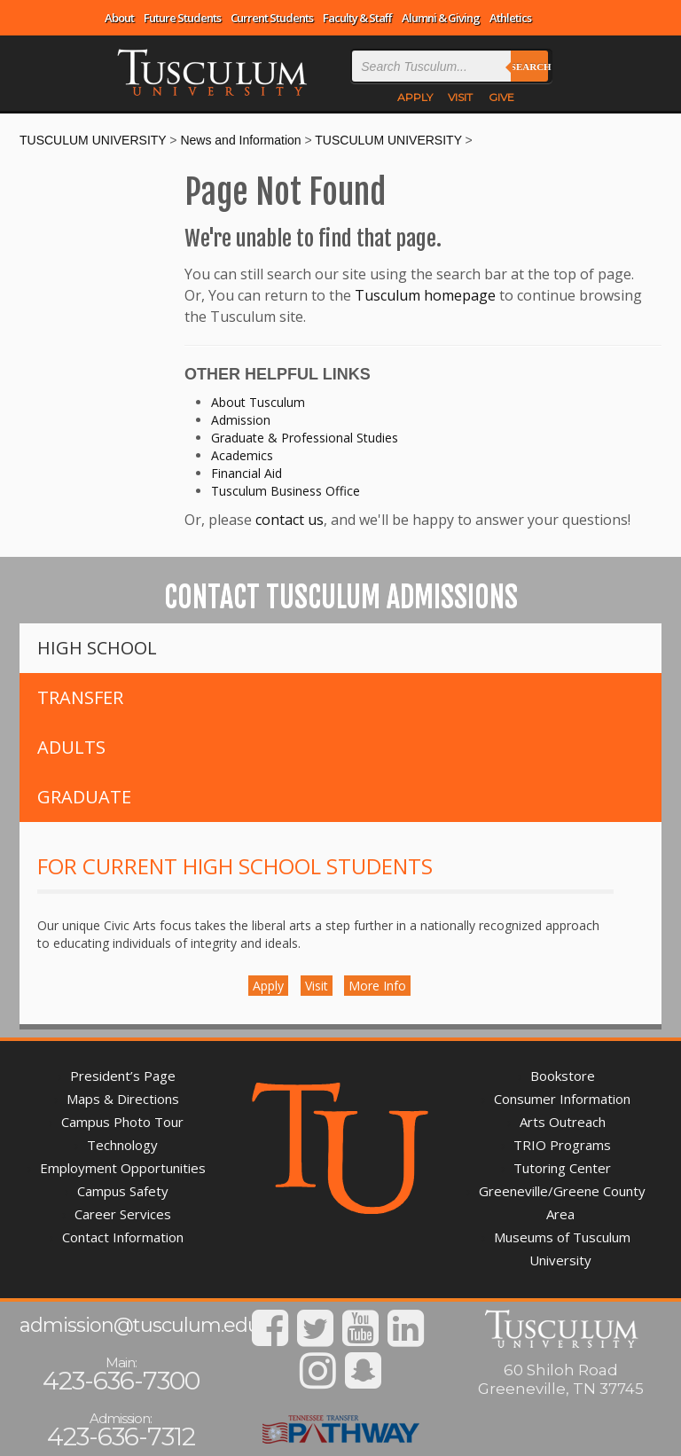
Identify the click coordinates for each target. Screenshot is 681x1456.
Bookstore (562, 1075)
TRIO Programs (562, 1145)
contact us (289, 519)
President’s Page (123, 1075)
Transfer (80, 697)
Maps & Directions (123, 1099)
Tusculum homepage (425, 295)
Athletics (510, 18)
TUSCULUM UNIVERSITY (93, 140)
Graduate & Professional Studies (304, 437)
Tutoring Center (562, 1168)
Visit (316, 985)
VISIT (460, 97)
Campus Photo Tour (122, 1122)
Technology (122, 1145)
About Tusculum (258, 402)
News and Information (240, 140)
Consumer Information (562, 1099)
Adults (71, 747)
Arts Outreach (563, 1122)
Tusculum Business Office (285, 490)
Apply (268, 985)
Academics (242, 455)
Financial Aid (246, 473)
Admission (240, 419)
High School (97, 648)
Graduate (84, 797)
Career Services (122, 1214)
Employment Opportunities (123, 1168)
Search (529, 66)
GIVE (501, 97)
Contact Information (123, 1237)
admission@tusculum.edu (140, 1325)
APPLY (415, 97)
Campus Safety (122, 1191)
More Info (377, 985)
